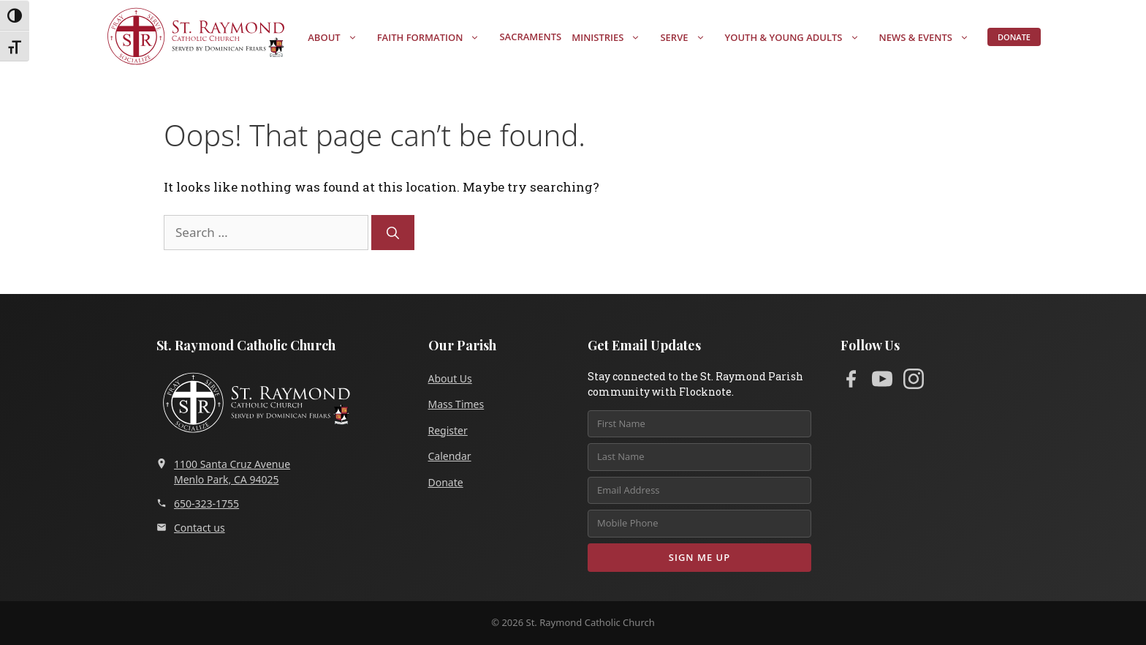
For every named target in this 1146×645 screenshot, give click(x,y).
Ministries (613, 37)
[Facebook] (850, 381)
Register (448, 430)
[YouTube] (882, 381)
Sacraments (530, 36)
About (339, 37)
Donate (1014, 36)
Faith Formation (436, 37)
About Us (450, 378)
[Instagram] (913, 381)
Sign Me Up (699, 557)
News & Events (931, 37)
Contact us (190, 528)
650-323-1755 (197, 503)
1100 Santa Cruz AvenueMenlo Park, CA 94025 (223, 471)
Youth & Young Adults (799, 37)
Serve (689, 37)
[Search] (392, 232)
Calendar (449, 456)
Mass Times (456, 404)
